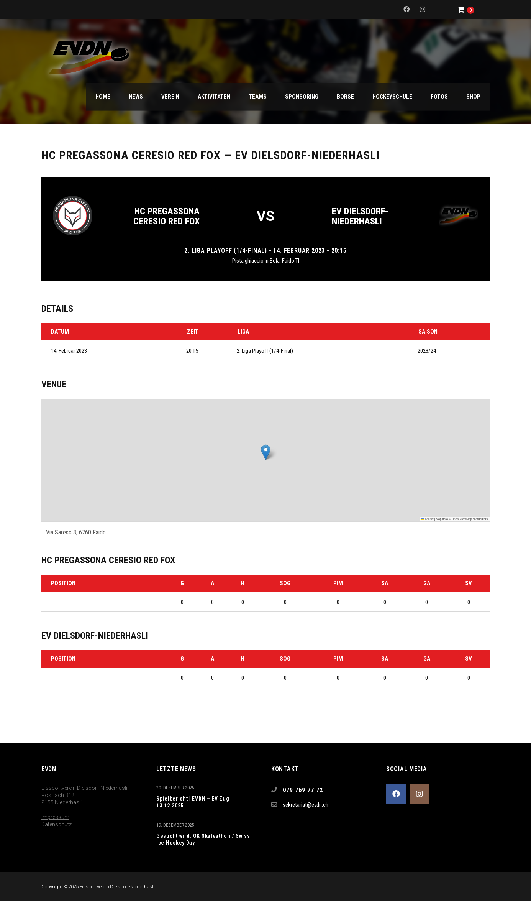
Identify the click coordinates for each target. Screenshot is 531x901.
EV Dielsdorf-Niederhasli (360, 216)
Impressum (55, 817)
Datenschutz (56, 824)
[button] (265, 452)
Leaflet (427, 519)
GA (426, 583)
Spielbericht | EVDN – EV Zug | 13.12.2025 (194, 802)
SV (468, 583)
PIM (338, 583)
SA (384, 583)
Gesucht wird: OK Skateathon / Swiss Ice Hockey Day (203, 839)
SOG (285, 583)
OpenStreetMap (462, 519)
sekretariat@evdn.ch (305, 804)
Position (63, 583)
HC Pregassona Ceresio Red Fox (166, 216)
